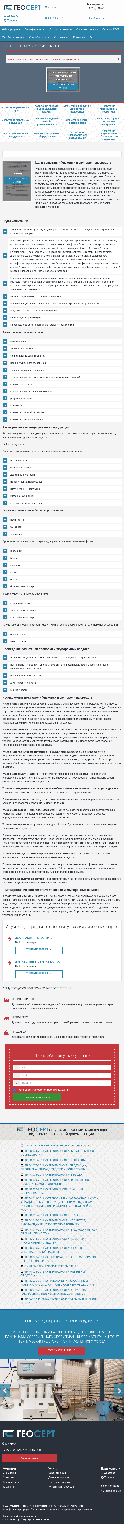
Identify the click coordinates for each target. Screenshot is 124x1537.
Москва (51, 7)
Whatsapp (11, 15)
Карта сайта (77, 1506)
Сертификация (57, 1472)
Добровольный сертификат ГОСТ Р (39, 961)
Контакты (79, 37)
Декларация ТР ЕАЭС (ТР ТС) (34, 937)
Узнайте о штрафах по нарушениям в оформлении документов (44, 59)
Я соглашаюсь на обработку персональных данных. (42, 1089)
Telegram (11, 20)
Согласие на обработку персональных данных (26, 1519)
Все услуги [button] (11, 29)
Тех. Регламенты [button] (13, 37)
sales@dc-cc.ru (95, 18)
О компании (61, 37)
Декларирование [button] (60, 29)
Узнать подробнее (38, 949)
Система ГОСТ (110, 29)
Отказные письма (87, 29)
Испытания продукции (61, 1486)
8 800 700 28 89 (54, 18)
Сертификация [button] (34, 29)
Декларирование (58, 1477)
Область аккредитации (61, 1349)
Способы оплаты (39, 37)
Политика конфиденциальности (19, 1516)
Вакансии (8, 1486)
